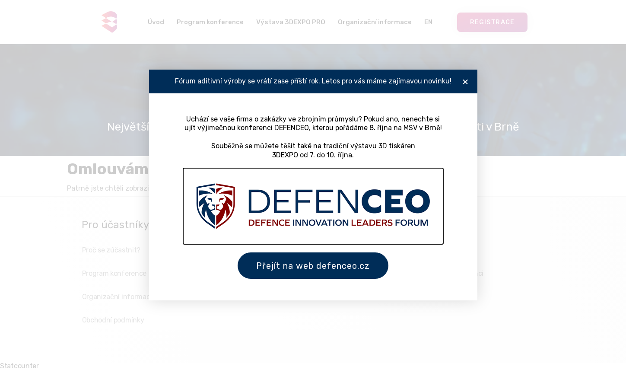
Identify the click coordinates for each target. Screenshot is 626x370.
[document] (313, 185)
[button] (465, 79)
